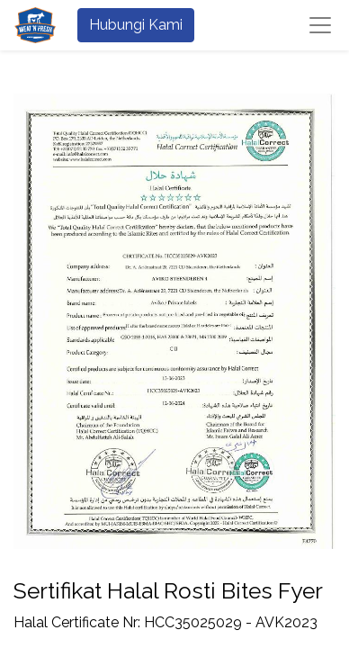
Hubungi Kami (136, 24)
